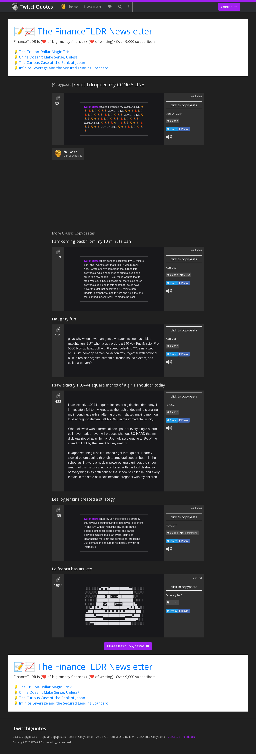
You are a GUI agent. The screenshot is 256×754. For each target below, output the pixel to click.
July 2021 (171, 405)
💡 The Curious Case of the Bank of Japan (49, 62)
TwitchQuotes (33, 7)
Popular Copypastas (53, 737)
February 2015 (174, 595)
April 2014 (172, 338)
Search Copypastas (81, 737)
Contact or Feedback (181, 737)
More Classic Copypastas (128, 646)
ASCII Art (92, 6)
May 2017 (171, 525)
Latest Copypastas (25, 737)
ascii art (197, 578)
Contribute (229, 7)
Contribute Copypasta (151, 737)
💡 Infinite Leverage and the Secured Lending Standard (61, 67)
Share (184, 129)
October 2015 (174, 113)
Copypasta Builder (122, 737)
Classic (69, 7)
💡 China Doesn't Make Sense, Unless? (46, 57)
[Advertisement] (128, 198)
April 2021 (172, 267)
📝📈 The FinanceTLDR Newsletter (83, 31)
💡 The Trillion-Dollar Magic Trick (43, 51)
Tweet (172, 129)
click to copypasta (184, 105)
